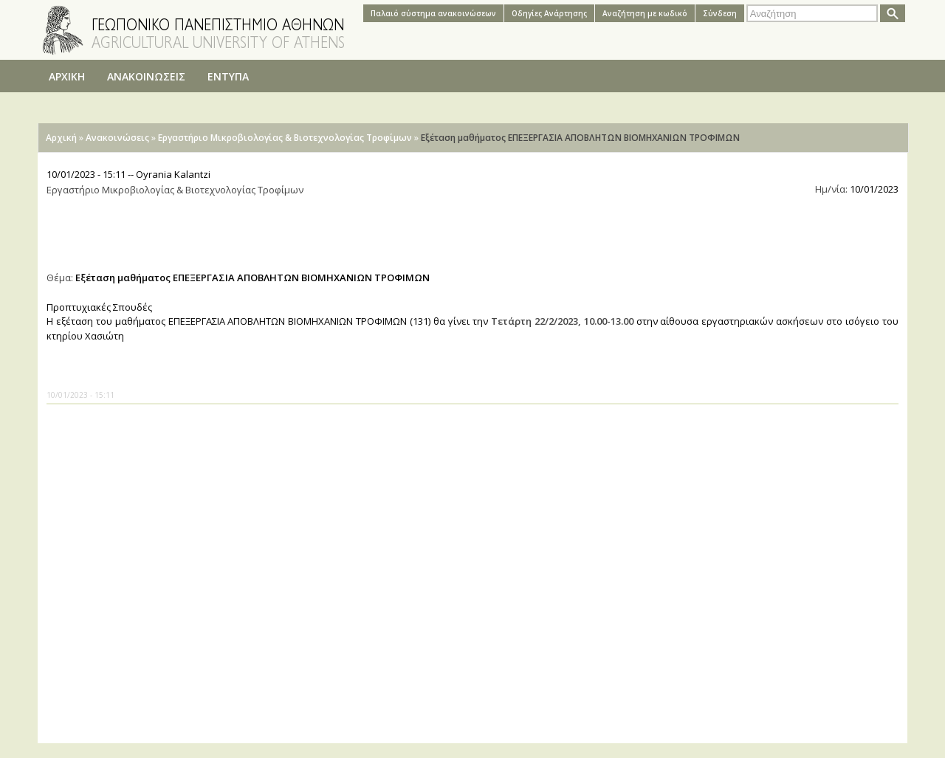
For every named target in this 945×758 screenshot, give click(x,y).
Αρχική (61, 137)
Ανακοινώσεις (117, 137)
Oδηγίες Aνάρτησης (549, 13)
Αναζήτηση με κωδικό (644, 13)
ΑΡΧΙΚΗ (67, 76)
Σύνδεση (720, 13)
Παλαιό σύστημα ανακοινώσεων (433, 13)
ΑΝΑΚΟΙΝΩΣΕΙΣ (146, 76)
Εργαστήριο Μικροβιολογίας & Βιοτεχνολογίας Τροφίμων (285, 137)
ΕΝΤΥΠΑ (228, 76)
